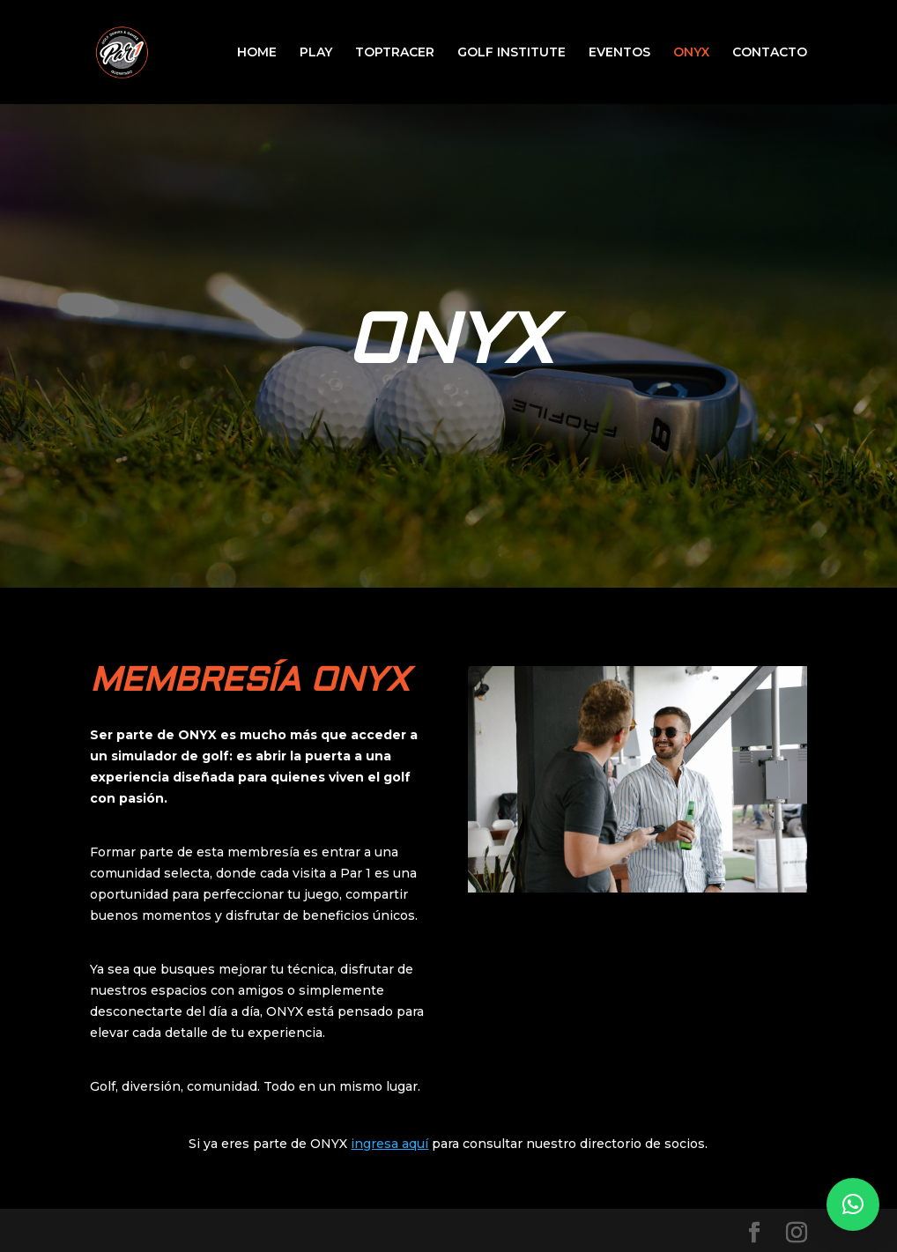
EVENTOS (619, 53)
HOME (257, 53)
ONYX (691, 53)
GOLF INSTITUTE (511, 53)
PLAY (316, 53)
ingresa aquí (389, 1144)
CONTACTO (769, 53)
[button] (853, 1204)
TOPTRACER (394, 53)
